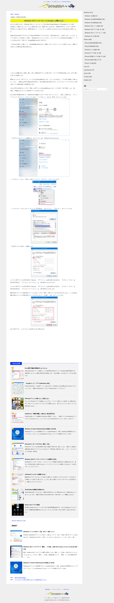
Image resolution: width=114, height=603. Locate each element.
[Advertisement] (44, 59)
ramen (86, 73)
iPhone (86, 39)
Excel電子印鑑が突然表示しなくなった (36, 368)
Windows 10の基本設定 (92, 22)
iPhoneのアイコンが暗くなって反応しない (37, 398)
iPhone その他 (89, 63)
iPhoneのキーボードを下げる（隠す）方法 (37, 444)
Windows (14, 520)
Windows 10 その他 (20, 520)
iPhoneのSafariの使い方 (92, 60)
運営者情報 (47, 589)
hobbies (86, 80)
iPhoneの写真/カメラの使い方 (94, 56)
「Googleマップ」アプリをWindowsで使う (37, 383)
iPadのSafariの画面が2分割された (34, 489)
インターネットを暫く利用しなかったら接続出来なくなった (31, 579)
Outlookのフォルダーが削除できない (35, 474)
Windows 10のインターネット (94, 33)
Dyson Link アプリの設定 (32, 504)
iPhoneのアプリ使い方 (91, 53)
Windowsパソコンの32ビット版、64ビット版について (39, 531)
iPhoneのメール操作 (91, 49)
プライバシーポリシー (56, 589)
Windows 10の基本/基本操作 (93, 19)
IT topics (86, 76)
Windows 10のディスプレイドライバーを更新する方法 (40, 459)
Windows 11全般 (90, 16)
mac (85, 66)
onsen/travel (87, 70)
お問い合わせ (66, 589)
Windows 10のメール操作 (92, 26)
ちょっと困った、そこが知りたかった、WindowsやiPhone (57, 597)
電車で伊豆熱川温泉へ (21, 577)
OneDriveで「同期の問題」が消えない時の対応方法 (40, 413)
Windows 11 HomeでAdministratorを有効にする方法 (40, 429)
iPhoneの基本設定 (90, 46)
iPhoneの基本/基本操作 (92, 43)
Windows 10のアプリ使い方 (93, 29)
